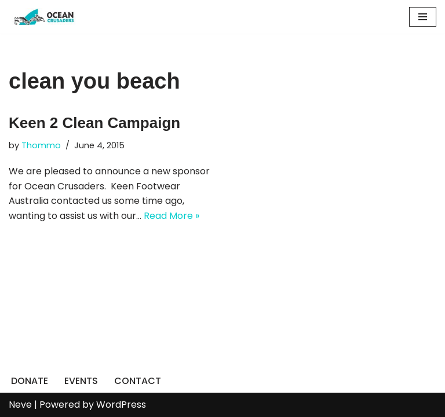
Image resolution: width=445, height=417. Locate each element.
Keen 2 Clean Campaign (94, 122)
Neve (20, 404)
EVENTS (81, 380)
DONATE (29, 380)
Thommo (41, 145)
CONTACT (137, 380)
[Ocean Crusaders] (43, 16)
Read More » (171, 215)
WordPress (121, 404)
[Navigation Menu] (422, 17)
